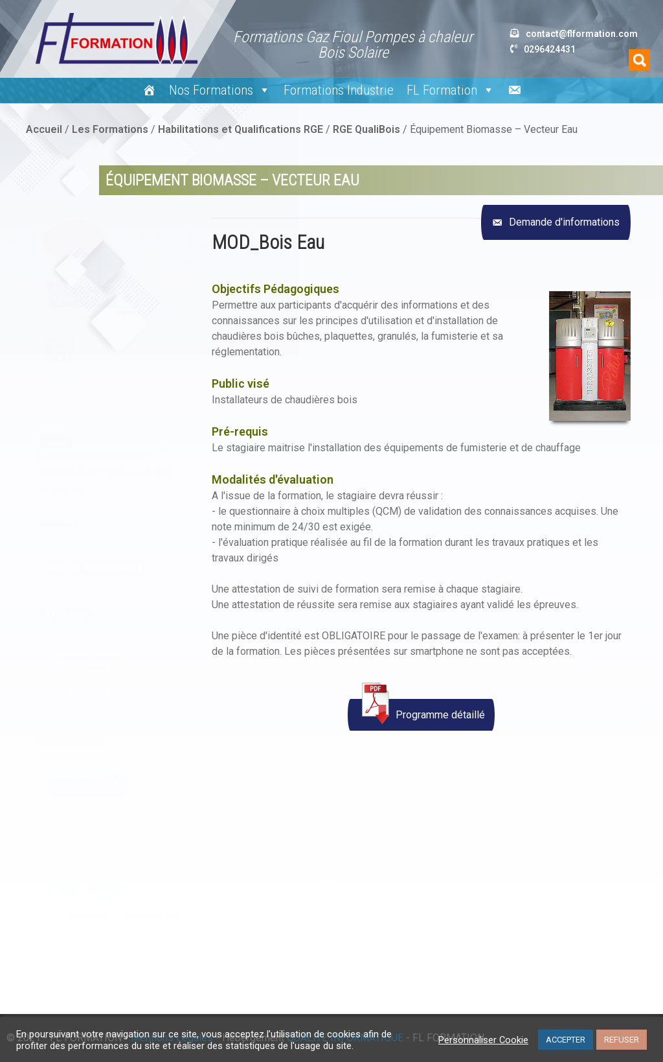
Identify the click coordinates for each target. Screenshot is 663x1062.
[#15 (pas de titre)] (149, 90)
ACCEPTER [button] (565, 1039)
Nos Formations (220, 90)
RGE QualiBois (366, 129)
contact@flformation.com (582, 34)
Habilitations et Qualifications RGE (240, 129)
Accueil (44, 129)
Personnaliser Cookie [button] (483, 1040)
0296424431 (550, 49)
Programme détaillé (421, 712)
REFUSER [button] (621, 1039)
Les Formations (110, 129)
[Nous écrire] (514, 90)
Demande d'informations (563, 222)
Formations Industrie (339, 90)
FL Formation (451, 90)
